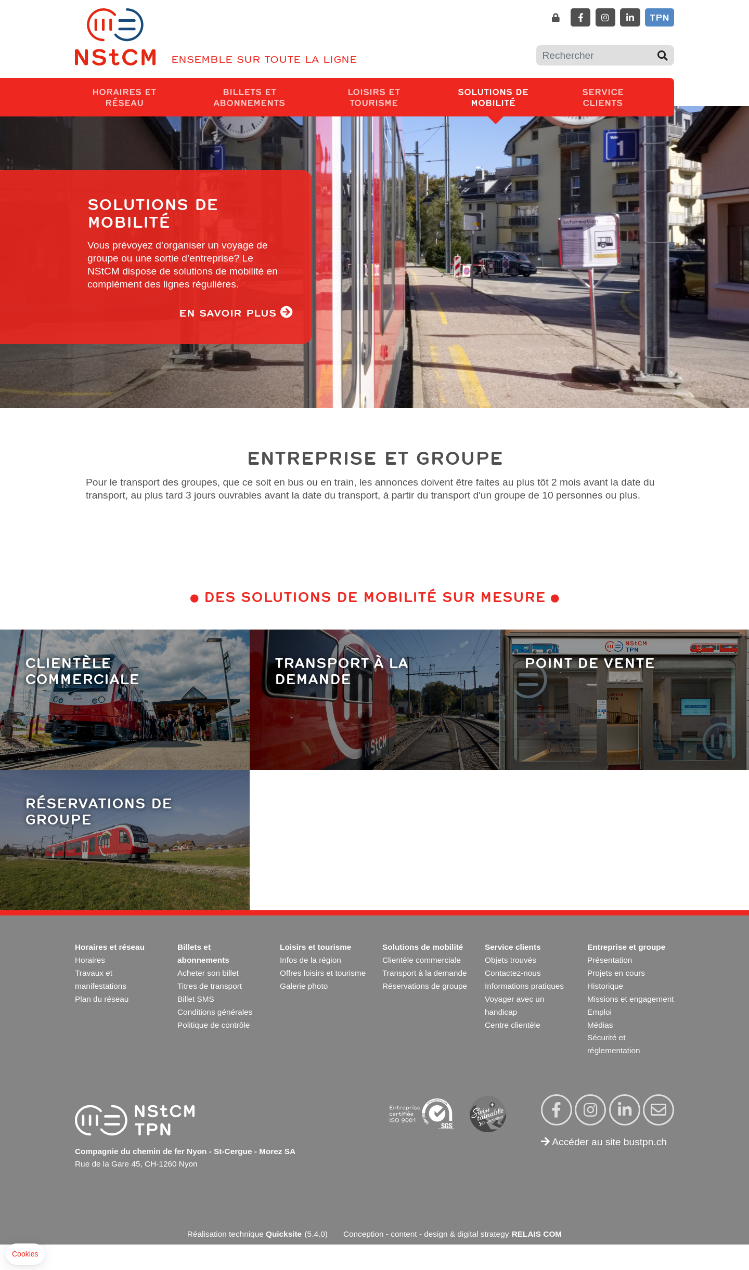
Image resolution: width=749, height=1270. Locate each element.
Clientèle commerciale (82, 670)
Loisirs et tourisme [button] (388, 97)
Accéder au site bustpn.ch (604, 1141)
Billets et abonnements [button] (265, 97)
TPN (659, 17)
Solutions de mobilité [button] (507, 97)
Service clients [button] (615, 97)
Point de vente (589, 662)
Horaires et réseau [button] (136, 97)
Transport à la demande (341, 670)
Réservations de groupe (98, 810)
